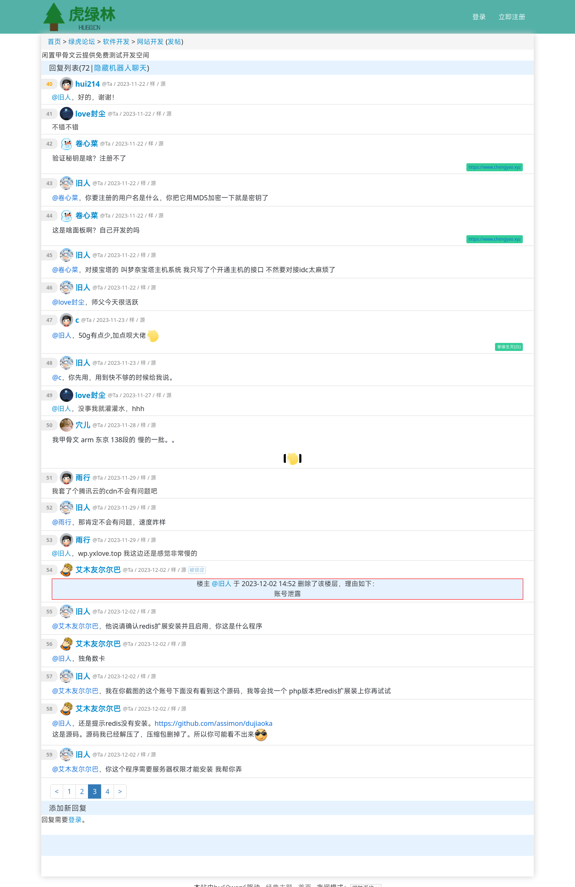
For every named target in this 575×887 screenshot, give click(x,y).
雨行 (83, 478)
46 (49, 287)
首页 (54, 41)
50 (49, 425)
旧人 (64, 97)
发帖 (174, 41)
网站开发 (150, 41)
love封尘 (90, 114)
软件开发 (116, 41)
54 (49, 570)
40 (49, 84)
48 (49, 362)
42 (49, 143)
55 (49, 611)
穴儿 (83, 425)
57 (49, 676)
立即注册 (511, 16)
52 (49, 507)
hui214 (87, 84)
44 (49, 215)
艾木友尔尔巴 (98, 570)
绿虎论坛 (81, 41)
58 (49, 708)
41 (49, 113)
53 (49, 540)
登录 (479, 16)
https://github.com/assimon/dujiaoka (213, 723)
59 (49, 754)
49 (49, 395)
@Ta (107, 84)
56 (49, 644)
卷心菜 (86, 143)
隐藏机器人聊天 (120, 68)
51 (49, 477)
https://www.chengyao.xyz (495, 167)
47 (49, 320)
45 (49, 255)
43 (49, 183)
